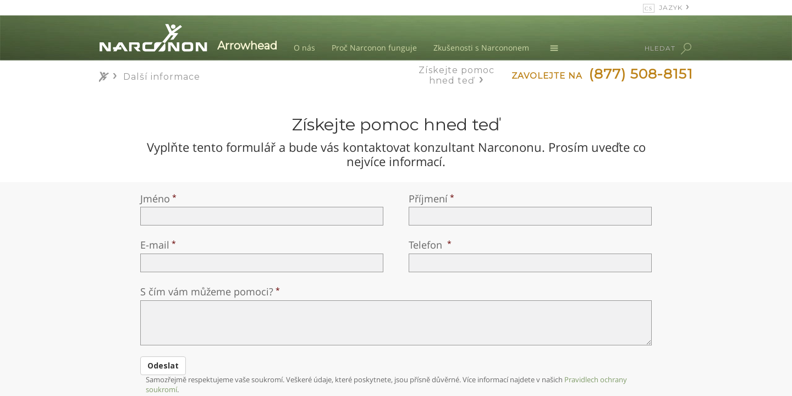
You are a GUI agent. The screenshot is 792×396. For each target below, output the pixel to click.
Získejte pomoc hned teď (456, 75)
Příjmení (428, 198)
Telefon (427, 244)
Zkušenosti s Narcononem (481, 47)
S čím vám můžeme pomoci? (206, 291)
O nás (304, 47)
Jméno (155, 198)
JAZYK (671, 7)
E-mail (154, 244)
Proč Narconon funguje (374, 47)
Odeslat (163, 365)
